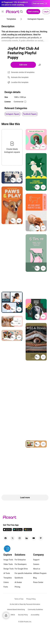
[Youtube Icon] (33, 538)
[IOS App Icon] (7, 530)
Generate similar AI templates (23, 72)
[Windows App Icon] (28, 530)
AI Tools (7, 573)
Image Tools (8, 560)
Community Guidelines (35, 609)
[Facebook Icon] (5, 538)
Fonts (6, 587)
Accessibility (35, 615)
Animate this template (20, 77)
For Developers (21, 564)
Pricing (17, 587)
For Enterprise (20, 560)
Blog (35, 578)
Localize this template (19, 82)
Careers (36, 564)
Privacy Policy (31, 599)
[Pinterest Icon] (40, 538)
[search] (21, 12)
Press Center (38, 582)
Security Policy (23, 615)
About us (36, 569)
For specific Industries (23, 573)
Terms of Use (18, 599)
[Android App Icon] (18, 530)
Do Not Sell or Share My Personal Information (25, 604)
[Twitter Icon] (12, 538)
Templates (8, 578)
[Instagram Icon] (19, 538)
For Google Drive (21, 569)
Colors (6, 582)
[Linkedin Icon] (26, 538)
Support (36, 560)
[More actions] (43, 146)
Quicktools (19, 578)
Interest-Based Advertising (16, 609)
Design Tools (9, 569)
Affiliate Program (39, 573)
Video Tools (8, 564)
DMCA (13, 615)
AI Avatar (18, 582)
